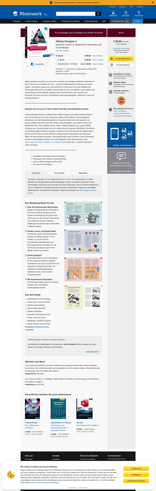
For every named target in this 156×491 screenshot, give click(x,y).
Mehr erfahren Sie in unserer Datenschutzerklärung (39, 483)
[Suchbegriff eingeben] (75, 14)
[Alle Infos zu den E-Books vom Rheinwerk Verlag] (121, 135)
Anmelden (140, 7)
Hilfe (131, 7)
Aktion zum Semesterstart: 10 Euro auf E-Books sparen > (77, 3)
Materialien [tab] (83, 173)
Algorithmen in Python (62, 427)
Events (137, 21)
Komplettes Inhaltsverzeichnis (37, 327)
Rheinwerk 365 (121, 21)
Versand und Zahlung (87, 459)
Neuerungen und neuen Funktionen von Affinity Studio (45, 142)
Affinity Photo (36, 425)
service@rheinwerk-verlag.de (123, 116)
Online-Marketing (90, 21)
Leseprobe (29, 330)
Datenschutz (83, 488)
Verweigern (95, 478)
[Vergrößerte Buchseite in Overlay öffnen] (83, 214)
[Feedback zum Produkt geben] (121, 161)
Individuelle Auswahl (136, 481)
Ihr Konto (113, 7)
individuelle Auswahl (74, 478)
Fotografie (17, 21)
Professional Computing (70, 21)
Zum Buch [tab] (36, 173)
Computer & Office (49, 21)
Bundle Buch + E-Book (67, 64)
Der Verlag (28, 459)
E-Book (61, 60)
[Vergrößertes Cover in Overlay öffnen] (35, 42)
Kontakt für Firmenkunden (122, 113)
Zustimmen (65, 473)
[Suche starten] (98, 14)
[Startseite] (30, 14)
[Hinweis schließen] (152, 2)
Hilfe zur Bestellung (120, 111)
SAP (104, 21)
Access (89, 424)
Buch (60, 56)
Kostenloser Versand (119, 48)
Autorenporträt (92, 352)
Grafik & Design (31, 21)
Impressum (72, 488)
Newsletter (122, 7)
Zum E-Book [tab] (59, 173)
